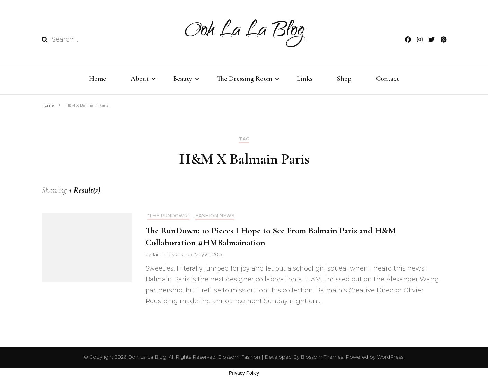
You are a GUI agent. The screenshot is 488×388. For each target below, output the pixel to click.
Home (97, 78)
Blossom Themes (321, 357)
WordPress (390, 357)
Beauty (182, 78)
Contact (387, 78)
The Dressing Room (244, 78)
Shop (344, 78)
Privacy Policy (244, 373)
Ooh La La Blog (244, 32)
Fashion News (214, 215)
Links (304, 78)
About (140, 78)
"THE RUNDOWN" (168, 215)
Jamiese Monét (169, 254)
